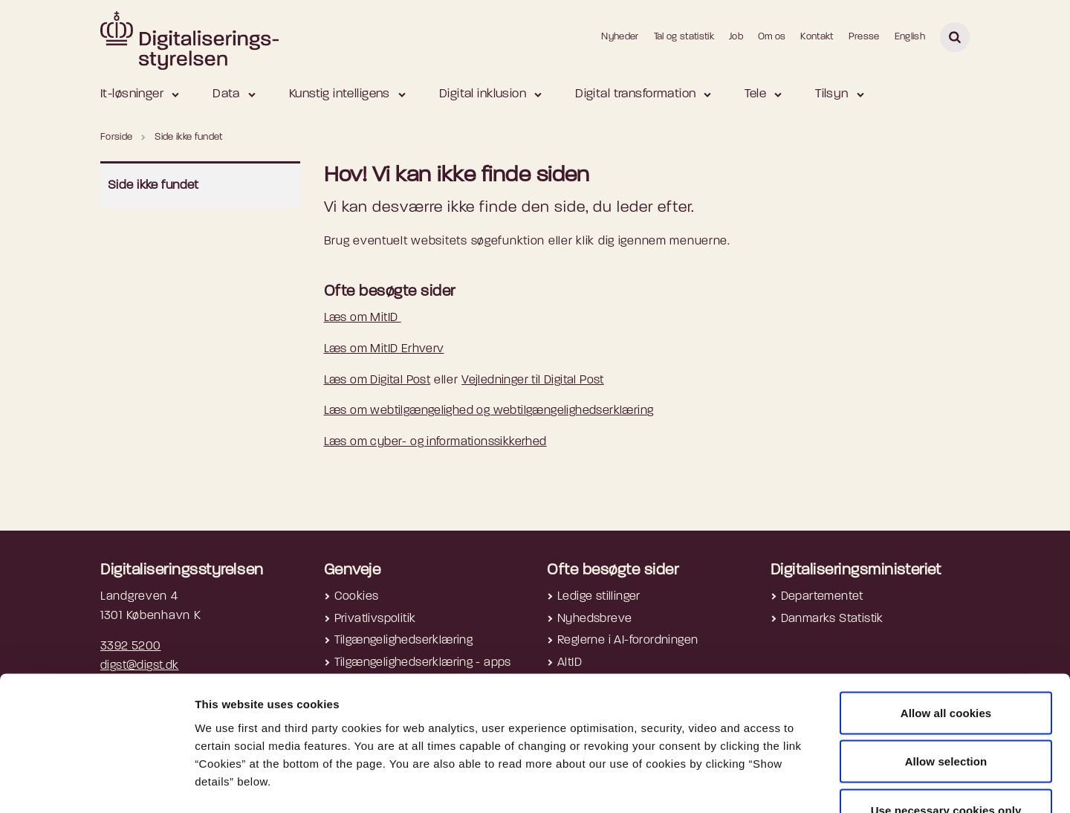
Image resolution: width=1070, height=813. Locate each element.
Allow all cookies (946, 618)
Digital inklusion (482, 94)
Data (226, 94)
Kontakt (816, 37)
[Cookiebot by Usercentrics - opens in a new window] (96, 784)
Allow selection (946, 667)
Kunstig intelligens (339, 94)
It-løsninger (131, 94)
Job (736, 37)
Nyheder (619, 37)
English (910, 37)
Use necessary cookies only (946, 715)
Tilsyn (832, 94)
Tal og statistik (684, 37)
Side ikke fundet (153, 185)
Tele (755, 94)
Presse (864, 37)
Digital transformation (635, 94)
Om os (772, 37)
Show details (788, 783)
